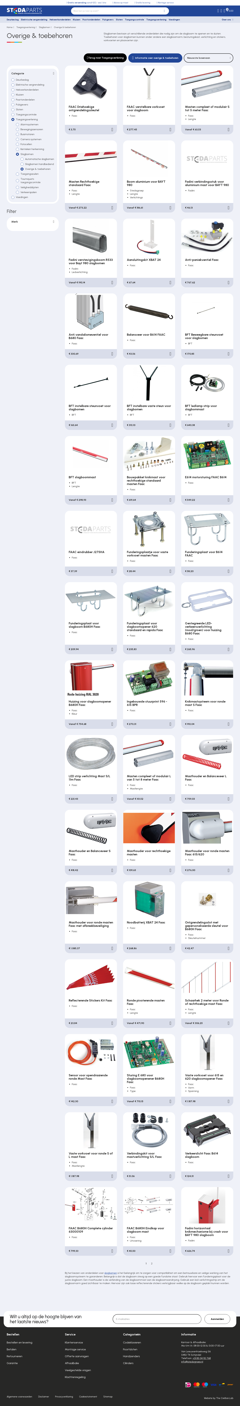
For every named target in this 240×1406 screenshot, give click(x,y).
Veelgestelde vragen (78, 1370)
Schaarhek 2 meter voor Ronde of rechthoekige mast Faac (207, 1002)
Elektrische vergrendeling (34, 19)
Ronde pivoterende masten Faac (146, 1002)
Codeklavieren (132, 1342)
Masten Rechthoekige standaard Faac (84, 183)
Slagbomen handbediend (39, 164)
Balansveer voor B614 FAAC (146, 334)
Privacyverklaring (64, 1396)
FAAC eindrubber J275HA (87, 552)
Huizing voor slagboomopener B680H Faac (90, 703)
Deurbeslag (13, 19)
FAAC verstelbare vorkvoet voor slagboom (146, 108)
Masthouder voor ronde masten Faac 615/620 (207, 852)
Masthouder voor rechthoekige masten (149, 852)
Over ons (226, 19)
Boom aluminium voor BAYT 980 (146, 183)
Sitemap (107, 1396)
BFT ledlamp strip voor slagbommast (201, 407)
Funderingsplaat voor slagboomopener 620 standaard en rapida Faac (145, 626)
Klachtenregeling (75, 1377)
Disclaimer (43, 1396)
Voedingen (174, 19)
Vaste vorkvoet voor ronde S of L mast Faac (91, 1155)
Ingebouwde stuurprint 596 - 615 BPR (147, 703)
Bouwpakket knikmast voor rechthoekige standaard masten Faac (146, 480)
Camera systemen (31, 139)
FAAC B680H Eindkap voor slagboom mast (145, 1229)
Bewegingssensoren (32, 129)
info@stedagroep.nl (192, 1361)
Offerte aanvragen (77, 1356)
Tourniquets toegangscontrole (31, 180)
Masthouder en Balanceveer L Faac (206, 777)
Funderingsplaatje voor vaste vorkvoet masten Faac (147, 553)
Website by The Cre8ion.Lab (218, 1398)
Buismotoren (27, 134)
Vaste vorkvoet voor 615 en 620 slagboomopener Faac (204, 1076)
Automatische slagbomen (39, 159)
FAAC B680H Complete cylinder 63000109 (91, 1229)
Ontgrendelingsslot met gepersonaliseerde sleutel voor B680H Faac (206, 926)
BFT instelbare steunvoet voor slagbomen (90, 407)
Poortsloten (130, 1349)
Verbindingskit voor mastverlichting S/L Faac (144, 1155)
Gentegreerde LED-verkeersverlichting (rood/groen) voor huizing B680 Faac (203, 628)
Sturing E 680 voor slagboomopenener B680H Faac (145, 1078)
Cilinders (128, 1363)
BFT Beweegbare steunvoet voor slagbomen (204, 336)
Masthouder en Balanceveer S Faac (90, 852)
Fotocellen (26, 144)
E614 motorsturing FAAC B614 (206, 477)
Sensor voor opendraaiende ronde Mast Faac (88, 1076)
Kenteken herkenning (32, 149)
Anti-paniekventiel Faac (202, 260)
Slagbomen (44, 27)
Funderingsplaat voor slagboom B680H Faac (84, 624)
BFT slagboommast (82, 477)
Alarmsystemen (29, 124)
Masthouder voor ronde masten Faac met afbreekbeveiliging (91, 924)
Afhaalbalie (72, 1363)
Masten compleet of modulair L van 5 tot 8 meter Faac (149, 777)
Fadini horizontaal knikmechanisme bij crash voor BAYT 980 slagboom (206, 1231)
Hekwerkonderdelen (60, 19)
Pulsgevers (108, 19)
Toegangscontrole (134, 19)
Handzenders (131, 1356)
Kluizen (76, 19)
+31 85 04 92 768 (202, 1358)
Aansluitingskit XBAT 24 (144, 260)
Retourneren (14, 1356)
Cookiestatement (88, 1396)
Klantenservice (74, 1342)
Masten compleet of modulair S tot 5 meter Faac (207, 108)
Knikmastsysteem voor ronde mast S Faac (205, 703)
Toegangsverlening (156, 19)
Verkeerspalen (29, 192)
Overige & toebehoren (65, 27)
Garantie (12, 1363)
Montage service (75, 1349)
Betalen (11, 1349)
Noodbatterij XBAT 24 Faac (146, 922)
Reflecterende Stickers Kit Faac (90, 1000)
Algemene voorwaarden (19, 1396)
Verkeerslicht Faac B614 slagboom (201, 1155)
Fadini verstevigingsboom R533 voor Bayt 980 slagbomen (91, 261)
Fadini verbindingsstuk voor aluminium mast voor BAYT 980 (207, 183)
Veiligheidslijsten (30, 187)
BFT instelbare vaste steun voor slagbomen (149, 407)
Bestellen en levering (19, 1342)
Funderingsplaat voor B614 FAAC (204, 553)
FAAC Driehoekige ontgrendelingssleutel (84, 108)
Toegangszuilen (30, 173)
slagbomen (110, 1273)
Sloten (119, 19)
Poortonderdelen (91, 19)
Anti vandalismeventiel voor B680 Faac (88, 336)
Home (10, 27)
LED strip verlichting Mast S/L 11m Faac (89, 777)
